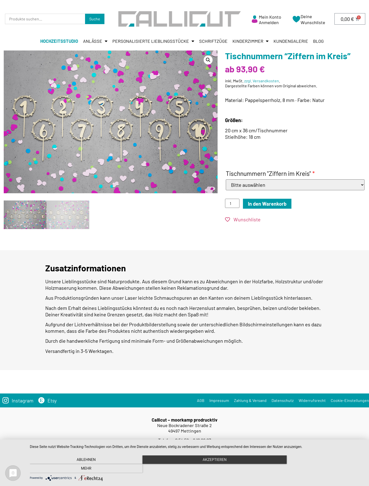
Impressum (219, 399)
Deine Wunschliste (313, 19)
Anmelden (269, 22)
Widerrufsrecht (312, 399)
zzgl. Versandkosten (261, 80)
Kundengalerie (291, 41)
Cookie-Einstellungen (350, 399)
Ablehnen (79, 469)
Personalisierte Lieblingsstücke (153, 41)
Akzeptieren (197, 469)
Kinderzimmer (250, 41)
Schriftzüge (213, 41)
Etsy (52, 399)
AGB (200, 399)
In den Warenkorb (267, 204)
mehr (314, 469)
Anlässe (95, 41)
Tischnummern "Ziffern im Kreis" (270, 173)
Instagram (23, 399)
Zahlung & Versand (250, 399)
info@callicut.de (192, 444)
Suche (94, 18)
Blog (318, 41)
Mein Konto (270, 17)
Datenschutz (283, 399)
